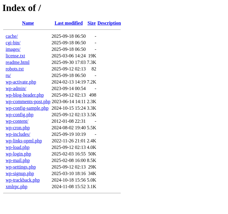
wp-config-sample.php (27, 108)
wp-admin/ (16, 88)
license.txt (15, 55)
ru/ (8, 75)
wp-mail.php (18, 160)
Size (92, 23)
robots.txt (15, 68)
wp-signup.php (20, 173)
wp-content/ (17, 121)
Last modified (69, 23)
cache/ (12, 36)
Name (28, 23)
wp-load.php (17, 147)
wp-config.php (20, 114)
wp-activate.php (21, 81)
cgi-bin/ (13, 42)
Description (109, 23)
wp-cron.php (18, 127)
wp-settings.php (21, 166)
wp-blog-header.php (25, 94)
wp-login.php (18, 153)
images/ (13, 49)
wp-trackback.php (23, 179)
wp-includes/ (18, 134)
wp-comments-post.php (28, 101)
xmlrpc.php (16, 186)
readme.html (17, 62)
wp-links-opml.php (24, 140)
